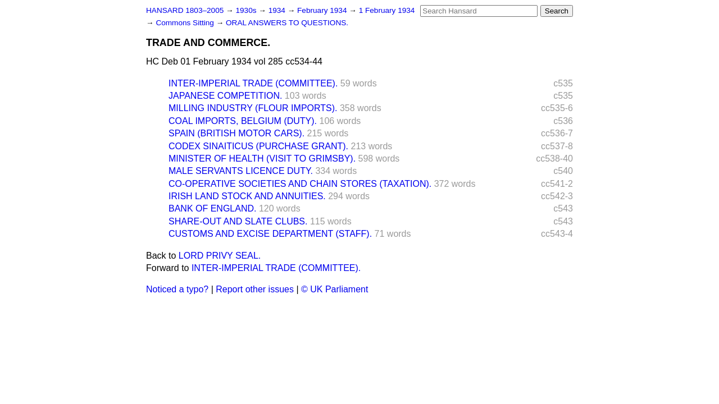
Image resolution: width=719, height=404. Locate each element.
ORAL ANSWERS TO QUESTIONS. (287, 23)
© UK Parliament (334, 289)
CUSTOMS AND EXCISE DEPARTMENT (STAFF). (270, 233)
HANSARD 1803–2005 (185, 10)
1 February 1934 (387, 10)
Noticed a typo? (177, 289)
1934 (278, 10)
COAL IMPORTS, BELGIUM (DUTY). (243, 121)
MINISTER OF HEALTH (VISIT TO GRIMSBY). (262, 158)
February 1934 (323, 10)
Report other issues (255, 289)
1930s (246, 10)
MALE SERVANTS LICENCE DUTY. (241, 171)
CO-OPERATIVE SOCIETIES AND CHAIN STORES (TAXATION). (300, 184)
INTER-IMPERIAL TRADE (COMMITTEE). (253, 83)
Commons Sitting (186, 23)
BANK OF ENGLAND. (212, 208)
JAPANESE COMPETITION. (225, 95)
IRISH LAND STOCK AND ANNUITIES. (247, 196)
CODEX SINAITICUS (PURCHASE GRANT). (258, 146)
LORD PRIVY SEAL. (220, 255)
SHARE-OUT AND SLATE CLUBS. (238, 221)
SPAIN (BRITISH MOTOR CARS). (236, 133)
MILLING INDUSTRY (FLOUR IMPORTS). (253, 108)
